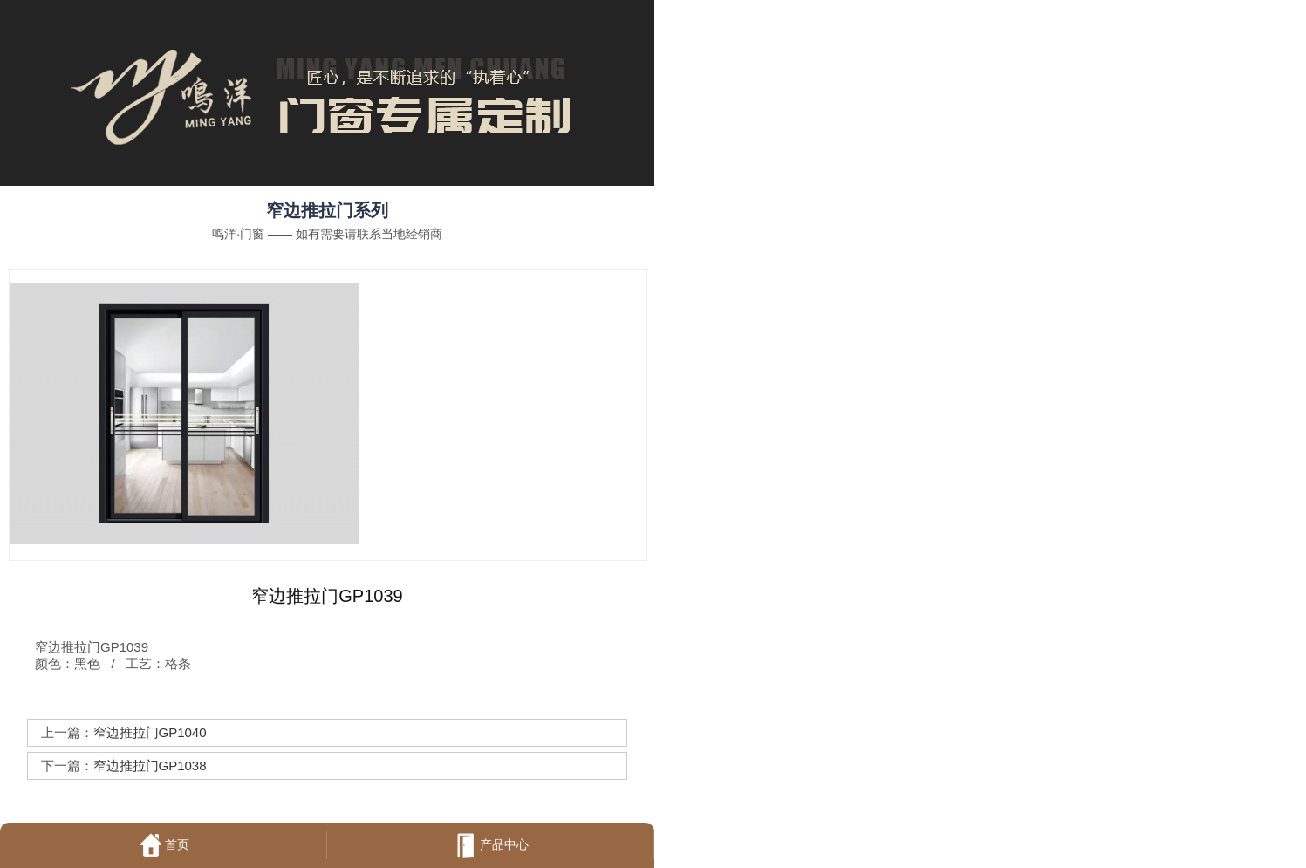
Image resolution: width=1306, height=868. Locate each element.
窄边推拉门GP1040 (150, 732)
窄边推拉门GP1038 (150, 765)
